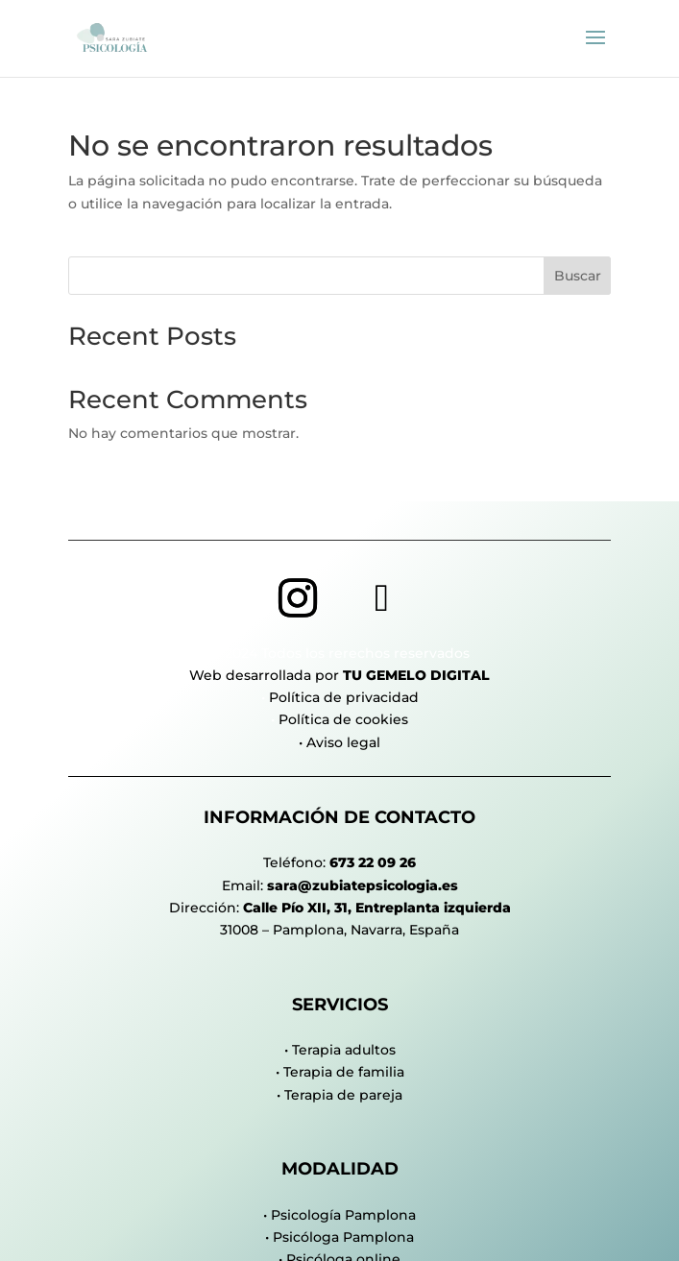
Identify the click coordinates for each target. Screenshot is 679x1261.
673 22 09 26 (372, 862)
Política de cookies (343, 719)
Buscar (577, 275)
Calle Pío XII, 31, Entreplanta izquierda (377, 907)
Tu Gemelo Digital (416, 675)
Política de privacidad (344, 697)
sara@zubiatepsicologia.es (362, 885)
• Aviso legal (339, 742)
